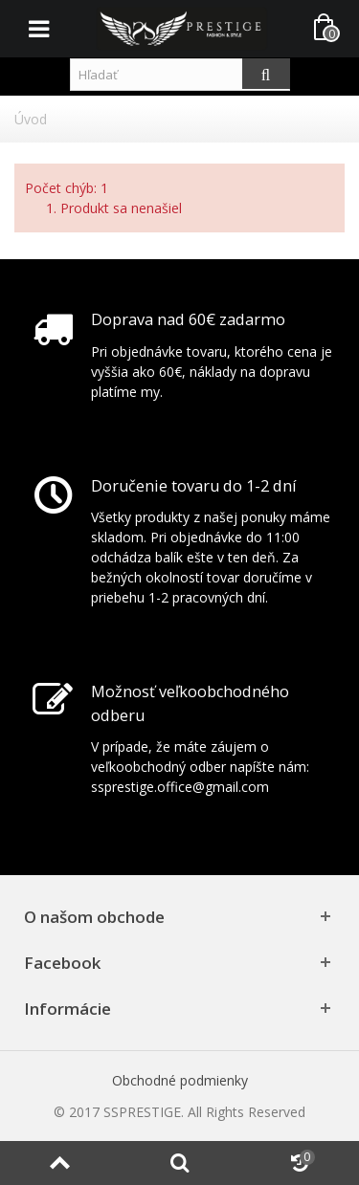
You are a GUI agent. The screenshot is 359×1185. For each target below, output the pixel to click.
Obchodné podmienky (180, 1080)
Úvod (30, 119)
